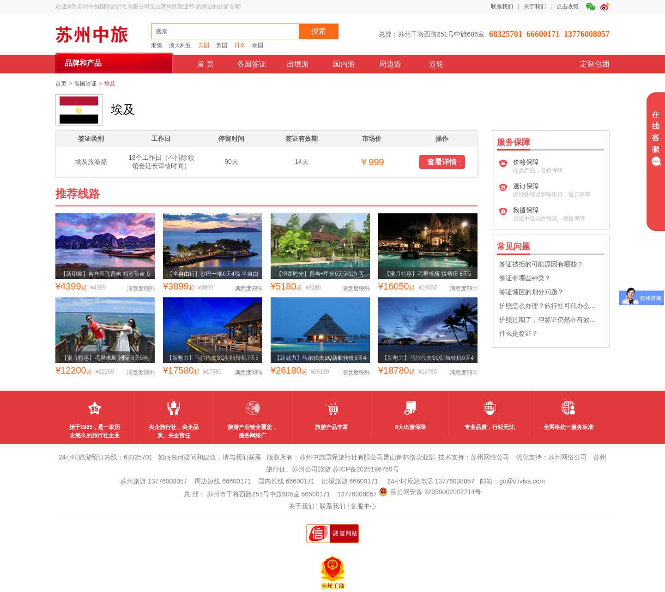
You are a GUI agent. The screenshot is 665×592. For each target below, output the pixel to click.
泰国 (257, 45)
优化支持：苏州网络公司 (551, 457)
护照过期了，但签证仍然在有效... (547, 319)
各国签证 (85, 83)
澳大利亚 (180, 45)
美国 (203, 45)
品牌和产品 (83, 63)
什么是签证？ (518, 333)
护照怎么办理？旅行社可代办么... (547, 305)
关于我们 (535, 6)
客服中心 (363, 506)
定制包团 (595, 64)
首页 (60, 83)
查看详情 (442, 162)
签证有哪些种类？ (525, 278)
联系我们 (502, 6)
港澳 (156, 45)
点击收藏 (567, 6)
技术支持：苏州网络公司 (473, 457)
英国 (221, 45)
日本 (239, 45)
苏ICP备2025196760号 (365, 469)
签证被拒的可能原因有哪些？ (541, 264)
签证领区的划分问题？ (531, 292)
